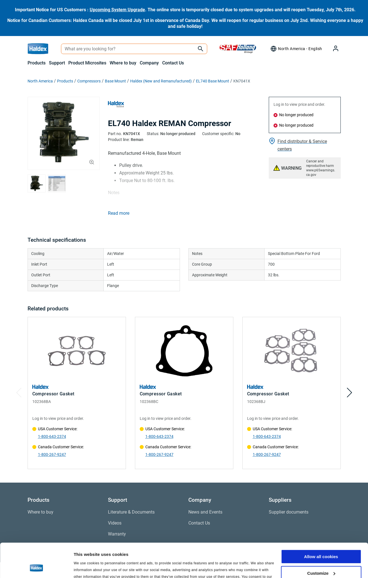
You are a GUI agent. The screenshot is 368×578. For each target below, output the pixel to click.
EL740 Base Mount (212, 81)
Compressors (89, 81)
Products (37, 63)
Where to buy (123, 63)
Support (57, 63)
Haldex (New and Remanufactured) (161, 81)
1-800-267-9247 (52, 454)
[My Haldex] (332, 49)
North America (40, 81)
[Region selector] (296, 48)
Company (149, 63)
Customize (321, 541)
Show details (87, 566)
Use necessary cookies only (321, 557)
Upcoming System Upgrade (117, 9)
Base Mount (115, 81)
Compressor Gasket (53, 393)
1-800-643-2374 (52, 436)
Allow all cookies (321, 524)
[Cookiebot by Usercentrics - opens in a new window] (36, 567)
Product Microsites (87, 63)
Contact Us (173, 63)
